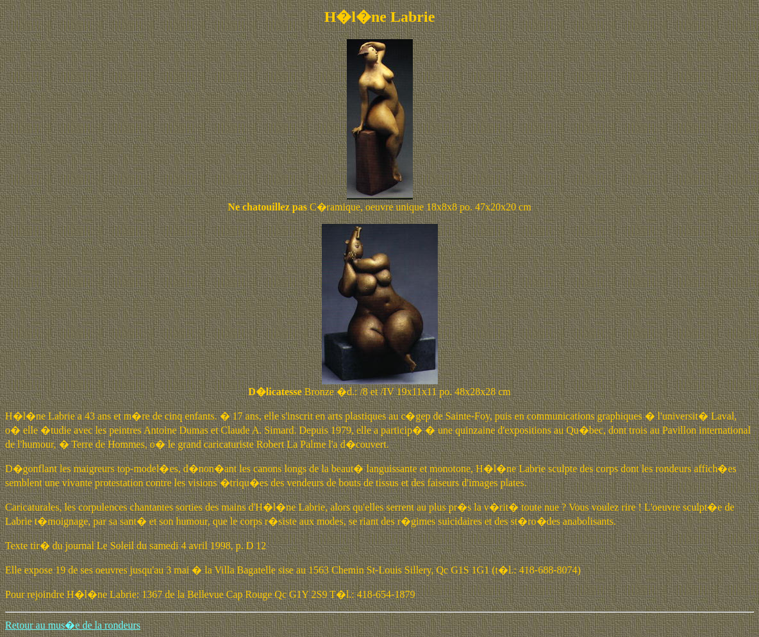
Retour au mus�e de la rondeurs (72, 625)
